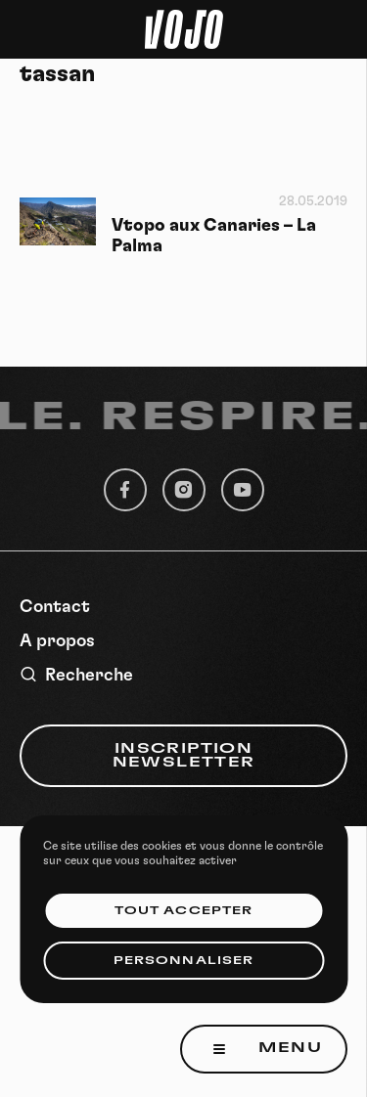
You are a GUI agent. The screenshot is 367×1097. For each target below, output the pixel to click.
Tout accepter (183, 910)
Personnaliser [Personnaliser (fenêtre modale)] (183, 960)
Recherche (76, 675)
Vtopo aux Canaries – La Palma (214, 236)
